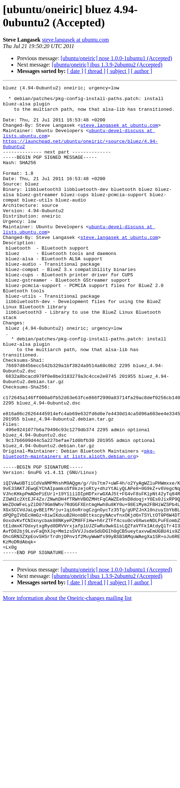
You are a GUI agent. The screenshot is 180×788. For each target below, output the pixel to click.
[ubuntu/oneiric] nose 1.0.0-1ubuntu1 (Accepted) (116, 58)
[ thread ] (94, 71)
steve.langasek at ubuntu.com (75, 40)
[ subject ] (118, 71)
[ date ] (75, 71)
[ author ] (141, 71)
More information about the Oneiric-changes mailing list (67, 692)
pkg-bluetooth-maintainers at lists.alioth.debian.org (79, 527)
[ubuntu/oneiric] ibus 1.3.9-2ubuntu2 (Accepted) (107, 65)
